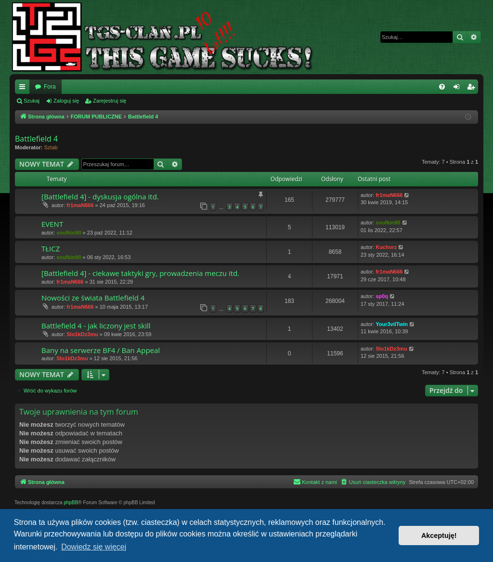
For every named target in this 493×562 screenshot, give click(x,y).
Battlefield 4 (36, 138)
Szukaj (31, 101)
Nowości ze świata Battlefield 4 (92, 297)
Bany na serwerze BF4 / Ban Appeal (100, 350)
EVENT (52, 224)
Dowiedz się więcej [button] (93, 547)
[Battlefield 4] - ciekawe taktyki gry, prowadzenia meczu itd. (140, 273)
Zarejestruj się (109, 101)
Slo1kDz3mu (82, 334)
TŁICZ (50, 248)
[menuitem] (442, 86)
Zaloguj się (66, 101)
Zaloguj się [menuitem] (459, 88)
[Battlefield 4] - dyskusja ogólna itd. (100, 196)
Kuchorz (386, 247)
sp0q (382, 296)
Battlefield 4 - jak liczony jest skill (96, 325)
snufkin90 (68, 232)
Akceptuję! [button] (439, 535)
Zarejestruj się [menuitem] (472, 88)
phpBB (71, 502)
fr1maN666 (79, 205)
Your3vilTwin (392, 324)
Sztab (51, 147)
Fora (50, 86)
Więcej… (24, 88)
